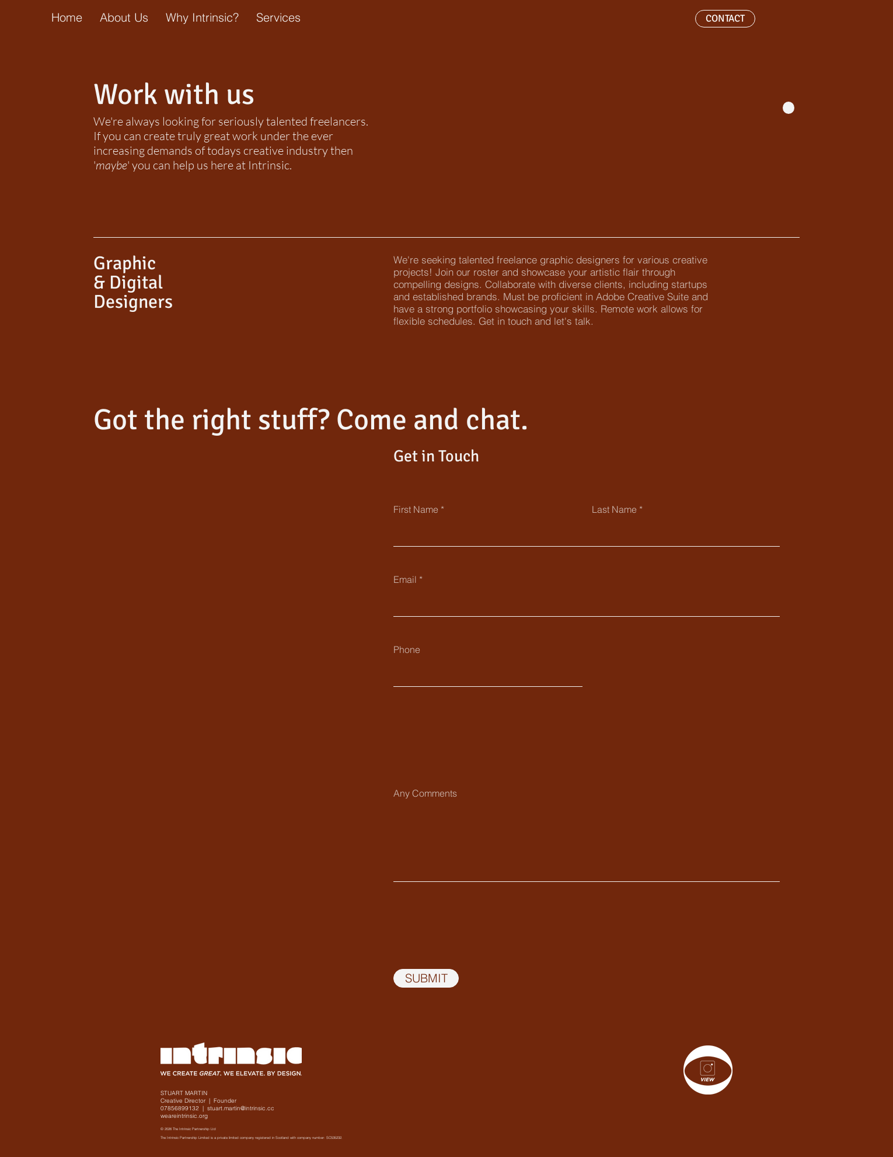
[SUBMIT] (426, 978)
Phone (406, 649)
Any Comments (425, 793)
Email (405, 579)
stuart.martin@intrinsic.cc (240, 1108)
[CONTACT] (725, 18)
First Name (415, 509)
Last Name (614, 509)
